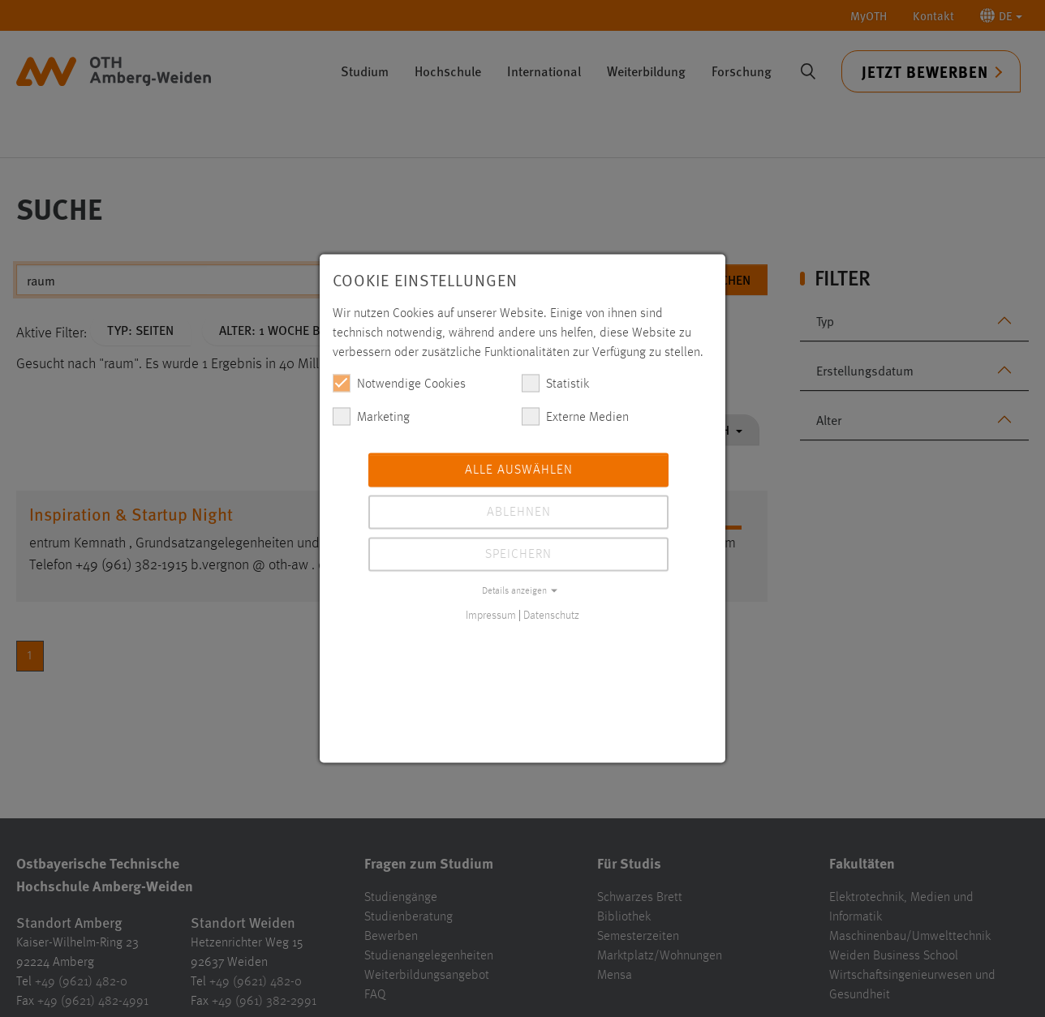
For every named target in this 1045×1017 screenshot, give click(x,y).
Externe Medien (575, 417)
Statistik (555, 384)
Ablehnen (519, 512)
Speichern (518, 554)
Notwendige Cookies (399, 384)
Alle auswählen (519, 470)
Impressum (491, 615)
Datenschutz (551, 615)
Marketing (371, 417)
